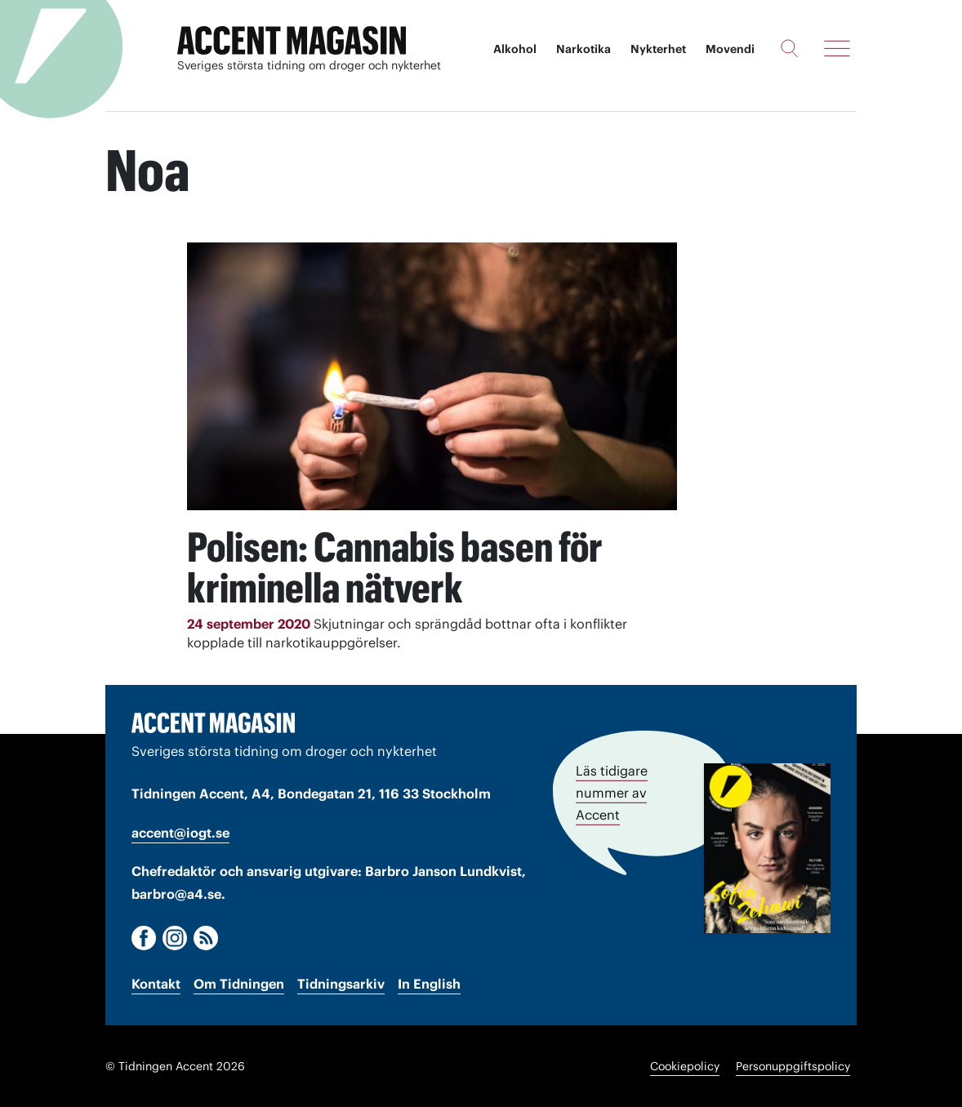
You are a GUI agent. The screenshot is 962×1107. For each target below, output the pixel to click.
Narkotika (583, 49)
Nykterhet (658, 49)
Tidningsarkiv (341, 984)
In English (429, 984)
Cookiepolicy (684, 1066)
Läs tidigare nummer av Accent (612, 792)
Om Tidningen (239, 984)
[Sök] (789, 48)
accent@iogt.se (180, 833)
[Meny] (837, 48)
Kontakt (155, 984)
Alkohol (515, 49)
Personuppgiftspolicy (793, 1066)
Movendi (730, 49)
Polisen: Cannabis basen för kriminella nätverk (395, 567)
